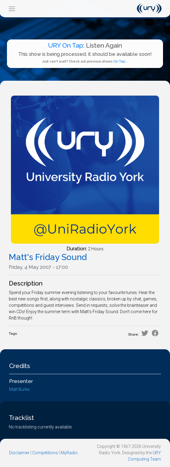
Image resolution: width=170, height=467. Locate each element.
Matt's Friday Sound (48, 257)
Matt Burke (19, 389)
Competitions (45, 452)
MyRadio (69, 452)
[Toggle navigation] (11, 8)
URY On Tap (65, 45)
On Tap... (120, 61)
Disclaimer (19, 452)
